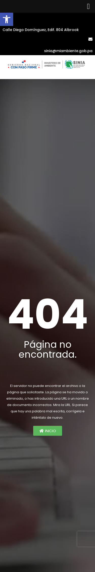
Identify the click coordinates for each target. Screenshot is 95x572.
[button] (6, 19)
